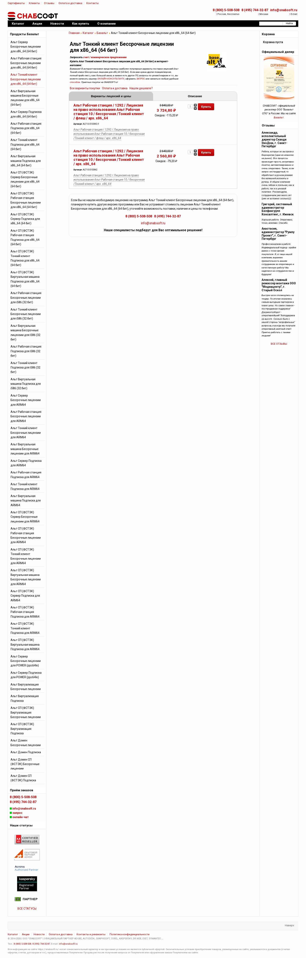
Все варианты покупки (85, 88)
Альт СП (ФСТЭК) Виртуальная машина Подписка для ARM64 (25, 644)
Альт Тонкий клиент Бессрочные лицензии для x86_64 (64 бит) (26, 79)
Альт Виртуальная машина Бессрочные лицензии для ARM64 (25, 449)
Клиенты (34, 3)
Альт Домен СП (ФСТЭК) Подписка (23, 778)
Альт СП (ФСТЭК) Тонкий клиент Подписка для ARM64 (25, 628)
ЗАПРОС (140, 78)
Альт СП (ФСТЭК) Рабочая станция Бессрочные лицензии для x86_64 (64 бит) (26, 200)
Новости (39, 934)
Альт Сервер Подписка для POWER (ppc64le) (26, 675)
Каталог (88, 33)
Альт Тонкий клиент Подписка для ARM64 (25, 486)
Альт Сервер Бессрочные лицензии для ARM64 (26, 400)
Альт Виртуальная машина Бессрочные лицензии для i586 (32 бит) (25, 332)
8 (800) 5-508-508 (226, 10)
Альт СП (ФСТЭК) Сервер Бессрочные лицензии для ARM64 (25, 517)
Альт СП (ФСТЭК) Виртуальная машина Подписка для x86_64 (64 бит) (25, 279)
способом (75, 82)
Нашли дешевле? (141, 88)
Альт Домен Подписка (26, 752)
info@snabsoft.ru (283, 10)
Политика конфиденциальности (129, 934)
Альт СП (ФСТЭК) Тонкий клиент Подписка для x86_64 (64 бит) (25, 258)
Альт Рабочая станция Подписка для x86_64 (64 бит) (26, 128)
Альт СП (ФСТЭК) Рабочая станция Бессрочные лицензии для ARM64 (26, 535)
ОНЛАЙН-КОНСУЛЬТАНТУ (110, 78)
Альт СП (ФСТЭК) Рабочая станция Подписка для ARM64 (25, 612)
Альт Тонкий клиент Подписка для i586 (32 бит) (25, 367)
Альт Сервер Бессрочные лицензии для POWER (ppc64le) (26, 661)
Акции (26, 934)
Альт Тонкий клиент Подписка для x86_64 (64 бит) (25, 144)
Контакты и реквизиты (91, 934)
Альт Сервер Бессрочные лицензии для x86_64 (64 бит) (26, 46)
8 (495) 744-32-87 (254, 10)
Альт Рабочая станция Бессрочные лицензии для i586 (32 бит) (26, 297)
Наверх (289, 925)
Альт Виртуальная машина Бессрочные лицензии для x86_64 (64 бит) (25, 97)
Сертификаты (16, 3)
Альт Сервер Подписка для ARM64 (26, 463)
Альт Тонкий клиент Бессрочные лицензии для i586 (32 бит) (26, 314)
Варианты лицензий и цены (111, 96)
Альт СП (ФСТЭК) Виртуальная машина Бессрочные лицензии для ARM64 (26, 577)
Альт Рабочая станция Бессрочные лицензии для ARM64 (26, 416)
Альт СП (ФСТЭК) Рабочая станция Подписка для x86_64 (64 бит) (25, 237)
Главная (74, 33)
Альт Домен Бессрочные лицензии (26, 743)
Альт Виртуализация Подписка (25, 698)
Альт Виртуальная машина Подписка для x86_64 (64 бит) (26, 161)
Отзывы (49, 3)
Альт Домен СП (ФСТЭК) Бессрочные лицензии (25, 764)
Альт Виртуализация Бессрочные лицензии (26, 687)
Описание (195, 96)
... (162, 938)
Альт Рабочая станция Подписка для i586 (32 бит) (26, 351)
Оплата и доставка (70, 3)
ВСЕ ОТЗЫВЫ (279, 343)
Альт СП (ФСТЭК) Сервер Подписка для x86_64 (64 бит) (25, 219)
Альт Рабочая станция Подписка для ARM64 (26, 474)
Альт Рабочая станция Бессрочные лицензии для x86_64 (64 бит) (26, 63)
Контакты (92, 3)
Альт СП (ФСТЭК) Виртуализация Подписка (22, 729)
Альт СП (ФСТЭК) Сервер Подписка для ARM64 (25, 596)
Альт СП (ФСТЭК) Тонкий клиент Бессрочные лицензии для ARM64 (26, 556)
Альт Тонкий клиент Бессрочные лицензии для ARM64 (26, 432)
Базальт (102, 33)
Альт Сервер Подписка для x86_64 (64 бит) (26, 114)
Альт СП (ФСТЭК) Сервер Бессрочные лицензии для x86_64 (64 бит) (25, 179)
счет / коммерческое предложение (105, 57)
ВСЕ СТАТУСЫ (27, 908)
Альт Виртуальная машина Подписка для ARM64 (26, 500)
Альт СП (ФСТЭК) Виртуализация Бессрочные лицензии (26, 712)
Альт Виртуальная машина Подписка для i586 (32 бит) (26, 384)
